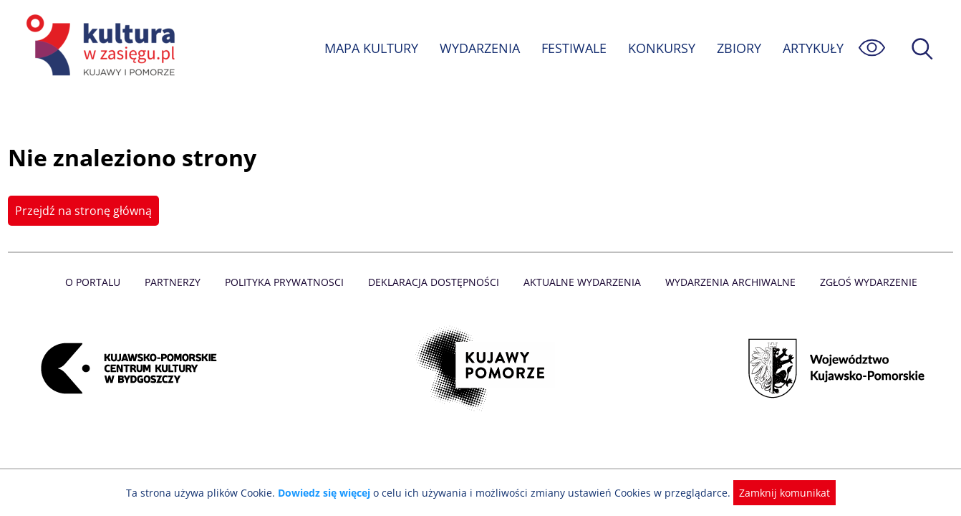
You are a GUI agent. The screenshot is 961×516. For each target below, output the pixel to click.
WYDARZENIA (478, 48)
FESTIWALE (574, 48)
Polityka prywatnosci (287, 282)
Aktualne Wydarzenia (581, 282)
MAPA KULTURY (369, 48)
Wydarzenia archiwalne (726, 282)
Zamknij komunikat (776, 493)
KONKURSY (661, 48)
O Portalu (99, 282)
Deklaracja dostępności (434, 282)
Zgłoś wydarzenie (863, 282)
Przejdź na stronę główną (82, 211)
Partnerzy (177, 282)
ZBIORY (738, 48)
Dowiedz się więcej (329, 493)
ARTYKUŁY (813, 48)
